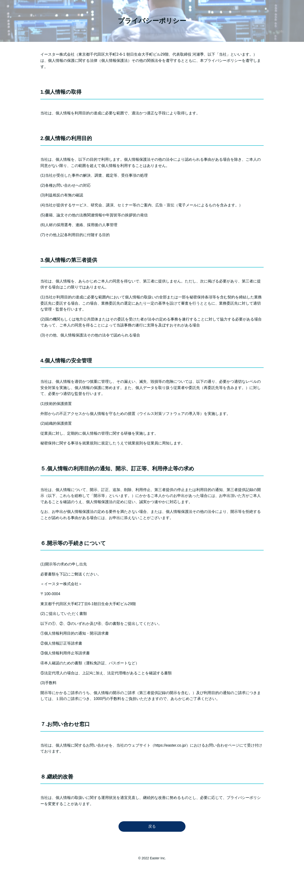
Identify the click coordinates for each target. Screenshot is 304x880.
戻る (152, 826)
